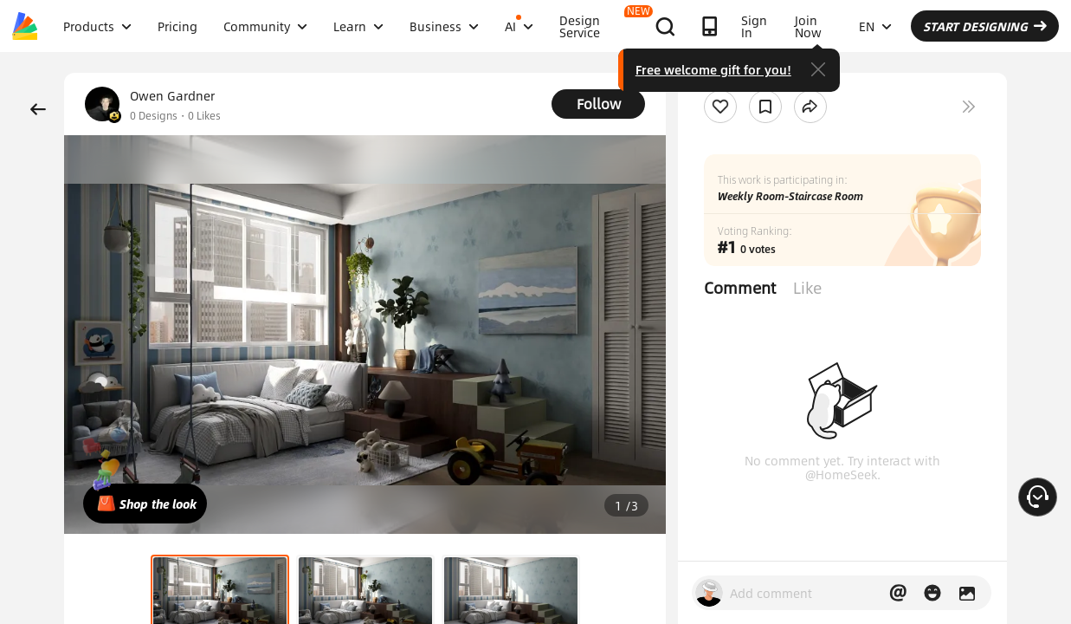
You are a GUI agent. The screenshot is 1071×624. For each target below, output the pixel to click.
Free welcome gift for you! (713, 69)
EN (875, 26)
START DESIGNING (985, 26)
